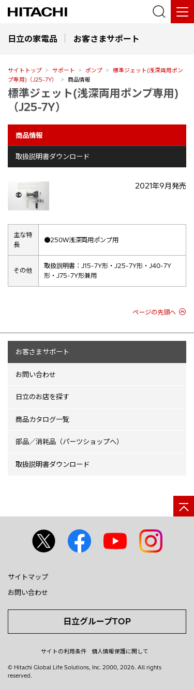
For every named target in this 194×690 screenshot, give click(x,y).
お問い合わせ (36, 374)
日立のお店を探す (42, 397)
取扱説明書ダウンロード (52, 156)
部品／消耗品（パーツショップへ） (69, 441)
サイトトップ (25, 70)
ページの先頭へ (154, 312)
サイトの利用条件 (63, 651)
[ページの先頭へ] (183, 506)
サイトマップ (28, 577)
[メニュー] (182, 11)
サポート (63, 70)
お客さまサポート (42, 352)
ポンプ (93, 70)
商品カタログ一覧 (42, 419)
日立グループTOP (97, 621)
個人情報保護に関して (120, 651)
